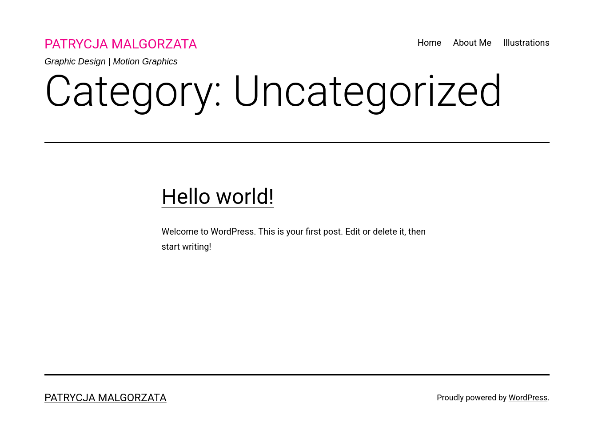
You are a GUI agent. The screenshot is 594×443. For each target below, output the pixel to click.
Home (430, 42)
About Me (472, 42)
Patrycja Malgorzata (105, 397)
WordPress (528, 397)
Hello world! (218, 196)
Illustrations (526, 42)
